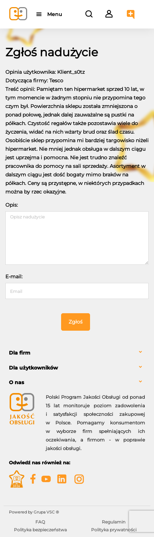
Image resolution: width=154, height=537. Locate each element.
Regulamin (113, 522)
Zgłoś (76, 322)
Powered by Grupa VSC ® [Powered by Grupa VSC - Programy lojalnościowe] (34, 512)
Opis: (11, 205)
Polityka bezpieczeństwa (40, 529)
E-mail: (14, 276)
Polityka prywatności (113, 529)
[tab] (77, 352)
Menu (54, 14)
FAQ (40, 522)
